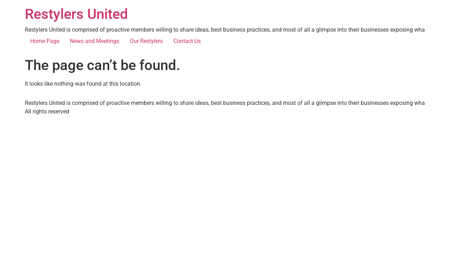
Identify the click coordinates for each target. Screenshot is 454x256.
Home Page (44, 41)
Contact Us (187, 41)
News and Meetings (94, 41)
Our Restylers (146, 41)
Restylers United (76, 14)
